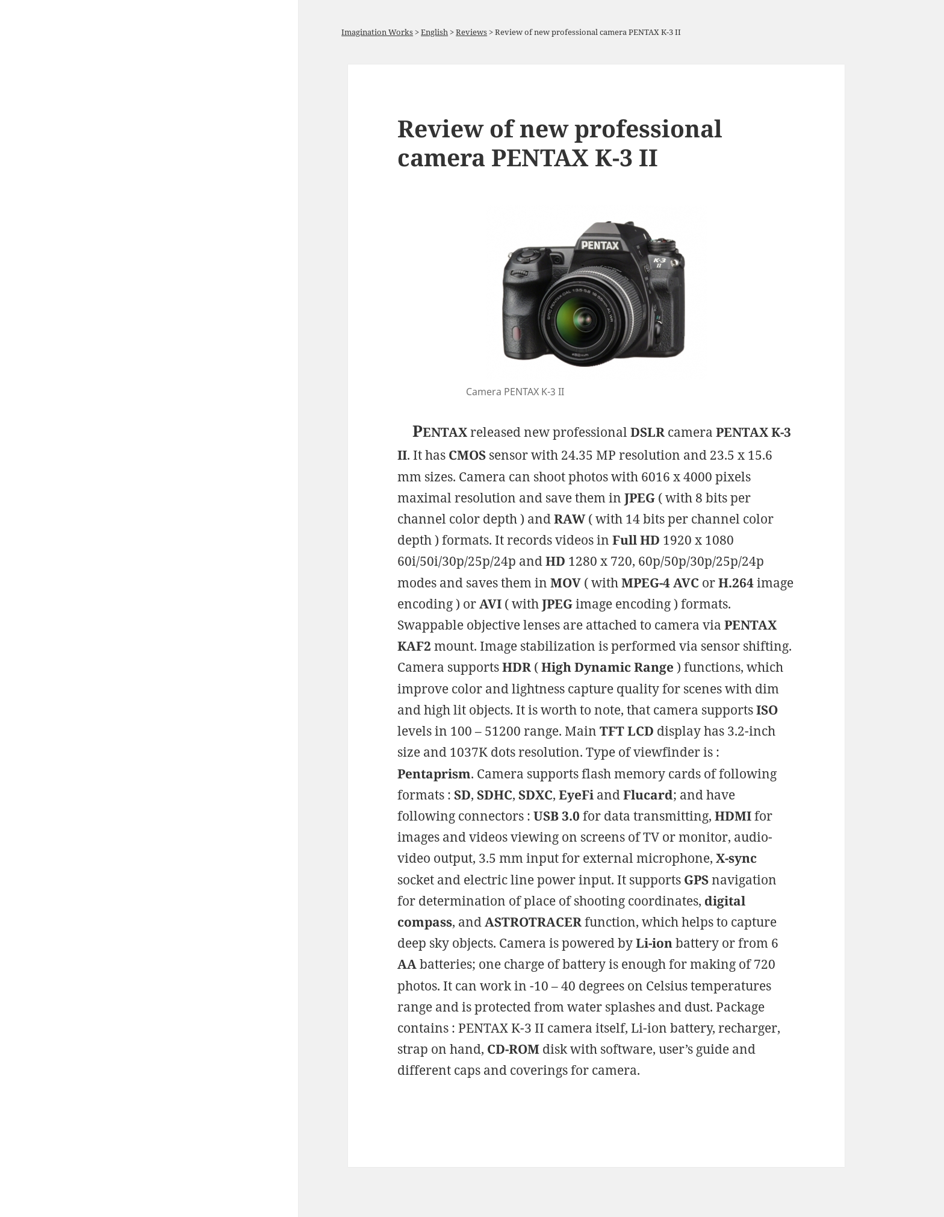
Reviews (471, 32)
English (434, 32)
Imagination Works (377, 32)
